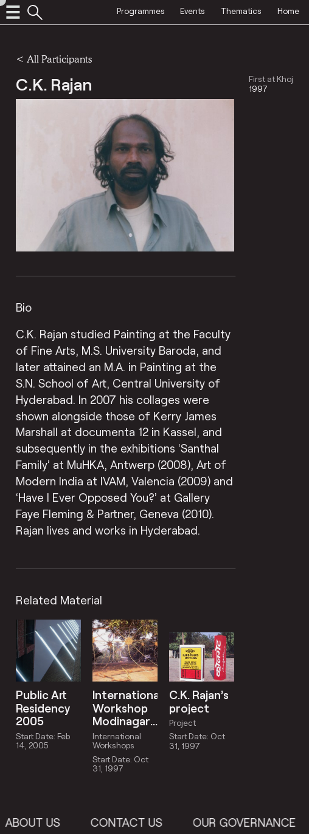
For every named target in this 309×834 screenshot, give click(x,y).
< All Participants (54, 58)
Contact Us (137, 822)
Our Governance (255, 822)
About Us (43, 822)
